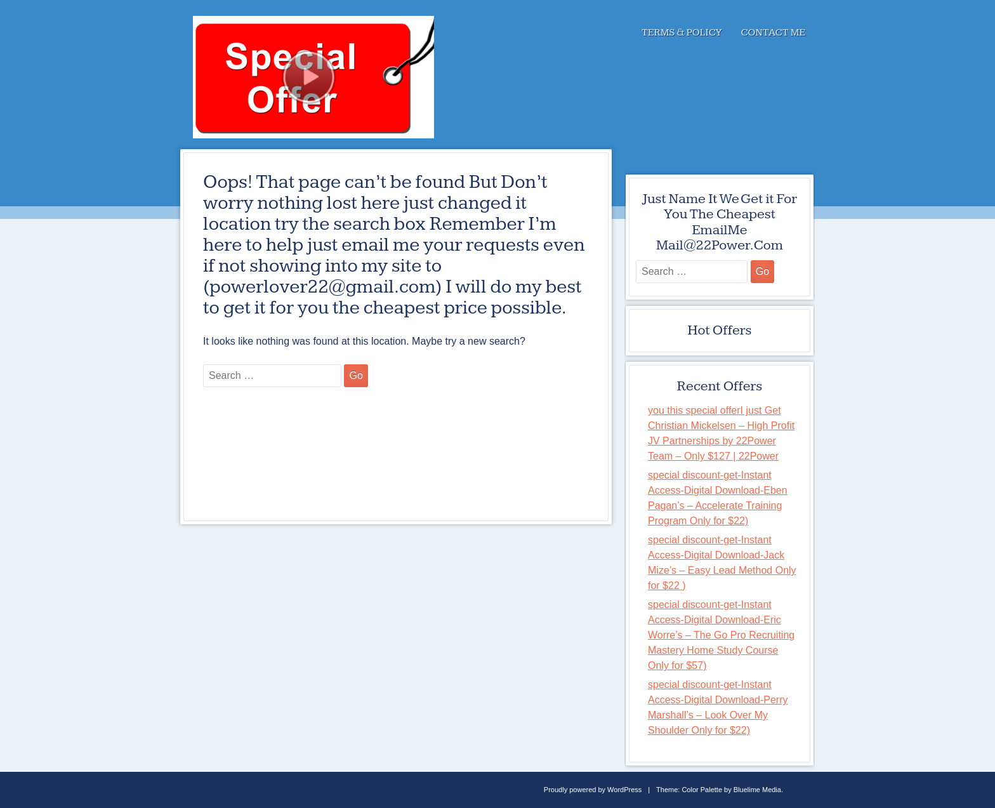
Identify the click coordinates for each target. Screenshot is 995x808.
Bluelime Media (757, 789)
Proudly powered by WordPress (593, 789)
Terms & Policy (682, 33)
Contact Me (773, 33)
